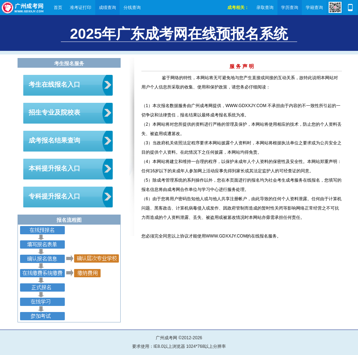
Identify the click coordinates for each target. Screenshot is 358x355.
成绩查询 (107, 7)
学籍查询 (314, 7)
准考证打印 (80, 7)
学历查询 (289, 7)
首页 (58, 7)
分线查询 (132, 7)
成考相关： (238, 7)
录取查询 (265, 7)
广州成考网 (23, 7)
